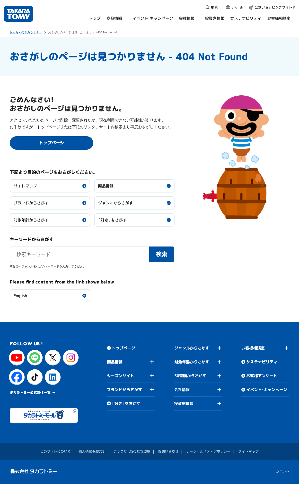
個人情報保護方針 (92, 451)
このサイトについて (55, 451)
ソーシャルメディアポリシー (208, 451)
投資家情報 (183, 403)
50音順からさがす (190, 375)
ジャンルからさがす (115, 203)
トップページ (123, 348)
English (20, 295)
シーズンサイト (120, 375)
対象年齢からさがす (31, 220)
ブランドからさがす (31, 203)
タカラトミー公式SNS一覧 (30, 392)
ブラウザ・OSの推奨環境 (132, 451)
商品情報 (106, 186)
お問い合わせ (168, 451)
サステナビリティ (261, 362)
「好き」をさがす (112, 220)
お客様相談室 (253, 348)
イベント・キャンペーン (266, 389)
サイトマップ (25, 186)
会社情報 (182, 389)
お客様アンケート (261, 375)
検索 (162, 254)
